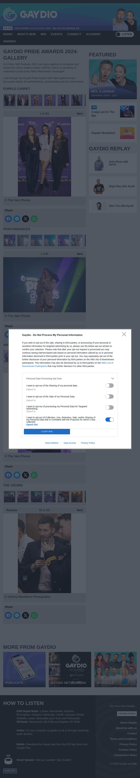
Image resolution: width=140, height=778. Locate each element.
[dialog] (70, 389)
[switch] (109, 385)
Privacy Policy (88, 443)
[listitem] (70, 378)
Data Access (70, 443)
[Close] (125, 335)
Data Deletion (52, 443)
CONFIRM (47, 431)
